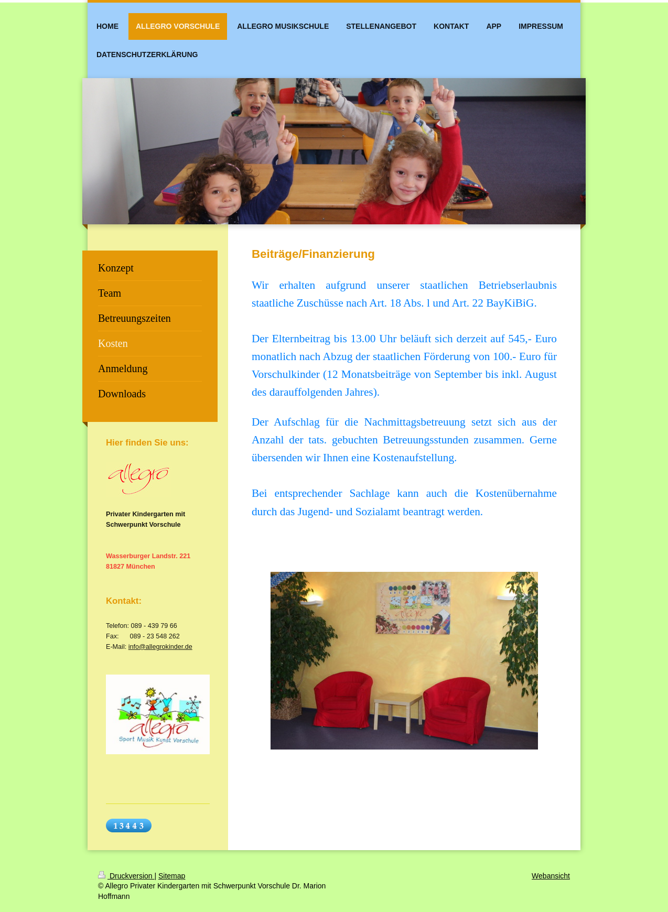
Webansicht (551, 876)
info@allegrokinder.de (160, 646)
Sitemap (171, 876)
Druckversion (126, 876)
